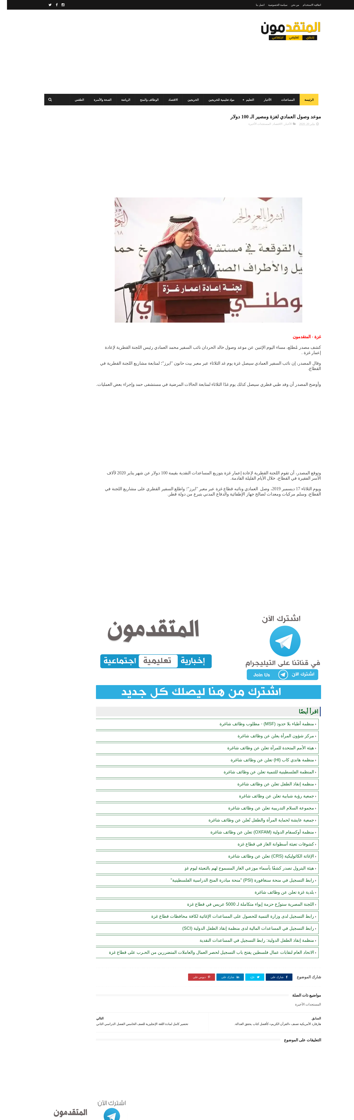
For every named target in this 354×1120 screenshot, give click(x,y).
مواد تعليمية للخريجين (217, 100)
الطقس (75, 100)
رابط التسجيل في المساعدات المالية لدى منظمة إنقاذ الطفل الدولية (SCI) (241, 919)
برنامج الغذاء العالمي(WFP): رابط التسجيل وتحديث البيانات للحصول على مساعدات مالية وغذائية (70, 185)
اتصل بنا (253, 4)
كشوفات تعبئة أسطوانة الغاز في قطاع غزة (269, 835)
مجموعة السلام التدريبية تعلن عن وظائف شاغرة (264, 799)
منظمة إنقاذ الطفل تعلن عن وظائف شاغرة (268, 775)
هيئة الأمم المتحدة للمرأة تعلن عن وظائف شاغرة (263, 739)
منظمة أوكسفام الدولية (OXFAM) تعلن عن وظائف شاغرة (255, 823)
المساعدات (283, 100)
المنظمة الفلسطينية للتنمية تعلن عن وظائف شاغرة (262, 763)
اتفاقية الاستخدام (305, 4)
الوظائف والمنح (145, 100)
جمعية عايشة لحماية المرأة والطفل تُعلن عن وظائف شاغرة (254, 811)
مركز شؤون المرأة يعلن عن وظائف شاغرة (269, 727)
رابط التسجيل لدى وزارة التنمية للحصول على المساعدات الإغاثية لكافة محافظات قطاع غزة (225, 907)
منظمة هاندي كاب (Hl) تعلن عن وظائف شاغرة (265, 751)
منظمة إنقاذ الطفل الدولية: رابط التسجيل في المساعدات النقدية (250, 931)
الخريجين (188, 100)
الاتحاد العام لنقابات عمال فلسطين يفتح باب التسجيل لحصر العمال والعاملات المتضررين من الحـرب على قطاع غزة (70, 360)
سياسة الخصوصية (270, 4)
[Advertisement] (127, 51)
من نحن (288, 4)
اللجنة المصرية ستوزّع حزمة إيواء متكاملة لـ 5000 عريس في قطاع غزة (243, 895)
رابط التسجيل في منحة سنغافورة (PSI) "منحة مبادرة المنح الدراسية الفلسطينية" (235, 871)
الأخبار (263, 100)
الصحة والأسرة (98, 100)
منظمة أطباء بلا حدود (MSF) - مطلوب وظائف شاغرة (260, 715)
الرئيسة (304, 100)
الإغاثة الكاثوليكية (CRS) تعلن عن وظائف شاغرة (264, 847)
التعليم (246, 100)
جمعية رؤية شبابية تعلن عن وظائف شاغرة (269, 787)
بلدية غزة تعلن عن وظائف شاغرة (277, 883)
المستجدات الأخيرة (252, 125)
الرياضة (121, 100)
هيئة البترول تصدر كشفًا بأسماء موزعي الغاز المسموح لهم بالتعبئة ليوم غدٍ (242, 859)
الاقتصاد (168, 100)
